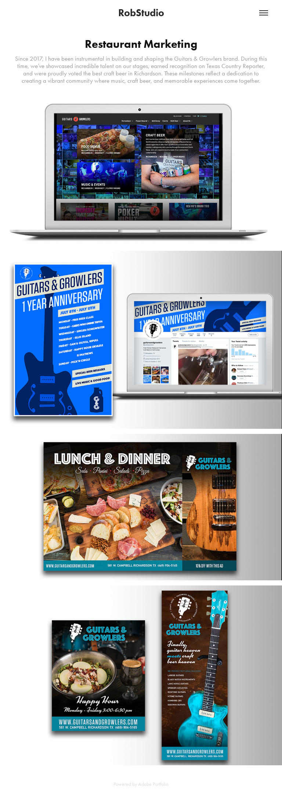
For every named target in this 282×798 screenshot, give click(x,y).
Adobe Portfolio (153, 784)
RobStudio (141, 13)
